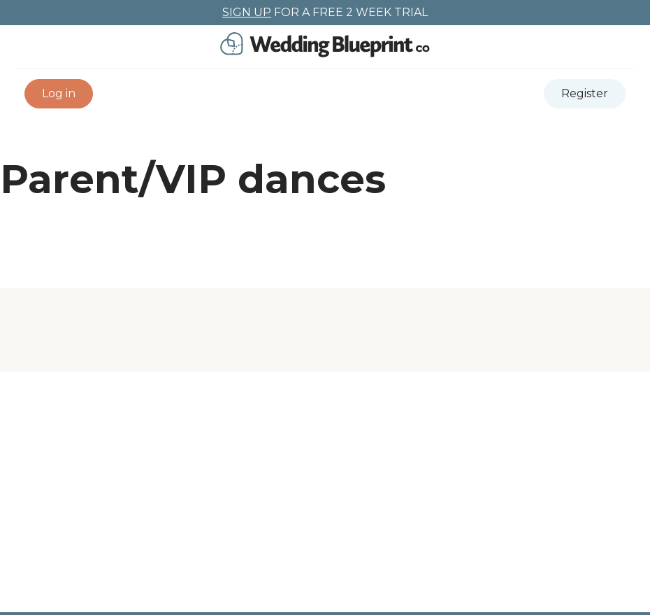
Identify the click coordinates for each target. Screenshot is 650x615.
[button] (58, 93)
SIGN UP (246, 12)
